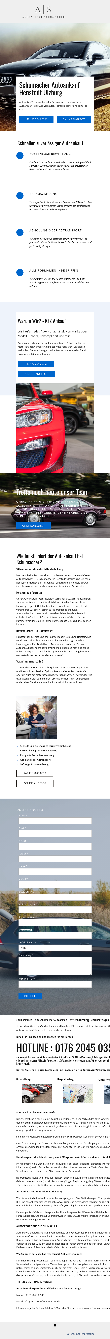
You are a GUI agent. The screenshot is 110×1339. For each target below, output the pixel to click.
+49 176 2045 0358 (36, 119)
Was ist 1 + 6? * (27, 978)
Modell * (23, 879)
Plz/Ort (22, 841)
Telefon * (23, 853)
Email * (22, 828)
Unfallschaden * (27, 942)
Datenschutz (74, 1333)
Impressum (87, 1333)
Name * (23, 815)
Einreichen (30, 996)
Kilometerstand (27, 917)
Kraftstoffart (25, 929)
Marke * (23, 866)
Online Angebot (74, 119)
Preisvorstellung (27, 904)
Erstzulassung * (27, 891)
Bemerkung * (26, 955)
